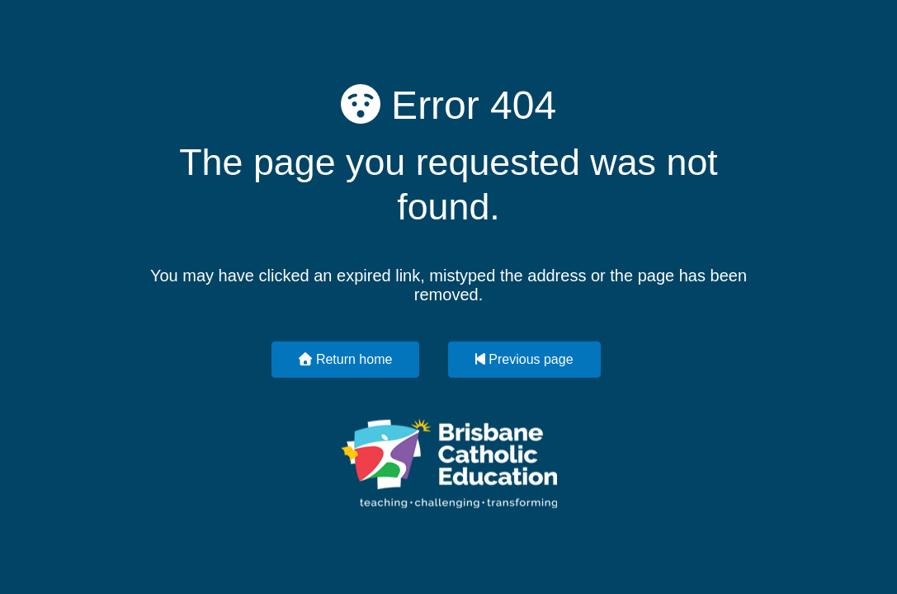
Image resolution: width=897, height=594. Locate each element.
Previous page (524, 358)
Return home (345, 358)
